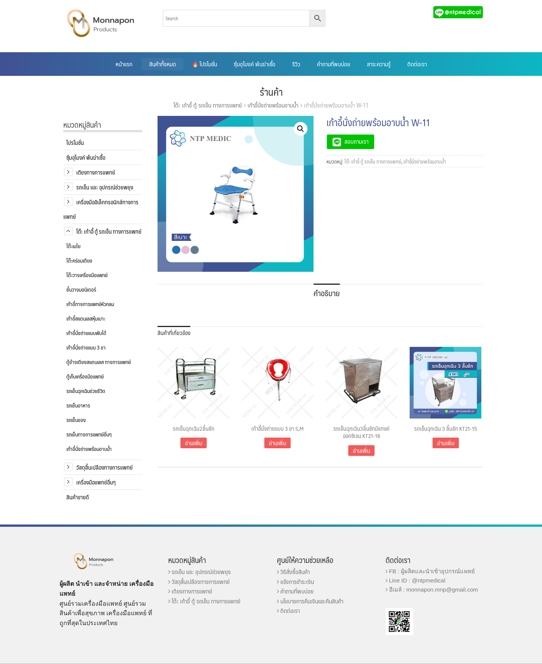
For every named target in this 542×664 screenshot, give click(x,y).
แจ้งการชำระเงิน (295, 581)
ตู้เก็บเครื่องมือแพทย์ (85, 376)
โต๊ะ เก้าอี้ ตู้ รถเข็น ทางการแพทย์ (208, 105)
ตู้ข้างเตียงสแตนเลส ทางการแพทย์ (98, 361)
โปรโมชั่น (205, 64)
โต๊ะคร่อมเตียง (79, 260)
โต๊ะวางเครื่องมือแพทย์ (87, 274)
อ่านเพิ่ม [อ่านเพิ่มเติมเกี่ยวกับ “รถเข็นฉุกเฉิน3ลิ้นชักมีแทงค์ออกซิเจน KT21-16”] (361, 450)
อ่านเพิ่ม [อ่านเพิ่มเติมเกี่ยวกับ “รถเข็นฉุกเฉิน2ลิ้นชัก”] (193, 443)
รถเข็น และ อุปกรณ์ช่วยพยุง (104, 187)
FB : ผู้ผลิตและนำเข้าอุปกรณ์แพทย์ (430, 571)
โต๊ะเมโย (73, 245)
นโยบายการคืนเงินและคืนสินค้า (310, 601)
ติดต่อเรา (417, 64)
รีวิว (296, 64)
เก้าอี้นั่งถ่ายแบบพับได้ (86, 332)
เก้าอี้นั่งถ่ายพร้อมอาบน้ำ (273, 105)
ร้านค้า (271, 91)
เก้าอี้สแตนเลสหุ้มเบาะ (85, 318)
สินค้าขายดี (77, 497)
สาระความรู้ (379, 64)
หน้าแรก (124, 64)
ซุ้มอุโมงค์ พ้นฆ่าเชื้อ (254, 64)
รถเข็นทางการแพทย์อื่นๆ (89, 434)
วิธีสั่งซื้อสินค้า (293, 571)
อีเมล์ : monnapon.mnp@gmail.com (432, 589)
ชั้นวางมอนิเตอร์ (81, 289)
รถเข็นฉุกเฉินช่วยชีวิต (85, 390)
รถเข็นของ (76, 419)
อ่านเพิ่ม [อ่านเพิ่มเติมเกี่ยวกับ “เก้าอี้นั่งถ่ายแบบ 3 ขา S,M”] (277, 443)
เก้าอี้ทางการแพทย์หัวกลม (90, 303)
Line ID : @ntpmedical (416, 580)
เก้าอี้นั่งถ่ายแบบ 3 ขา (86, 347)
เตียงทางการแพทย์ (95, 172)
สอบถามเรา (350, 142)
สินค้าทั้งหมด (162, 64)
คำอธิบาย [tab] (327, 293)
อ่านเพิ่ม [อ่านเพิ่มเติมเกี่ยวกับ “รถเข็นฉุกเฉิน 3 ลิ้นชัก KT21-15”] (445, 443)
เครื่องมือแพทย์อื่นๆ (96, 482)
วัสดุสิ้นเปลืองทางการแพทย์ (104, 467)
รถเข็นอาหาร (78, 405)
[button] (300, 129)
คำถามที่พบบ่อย (333, 64)
